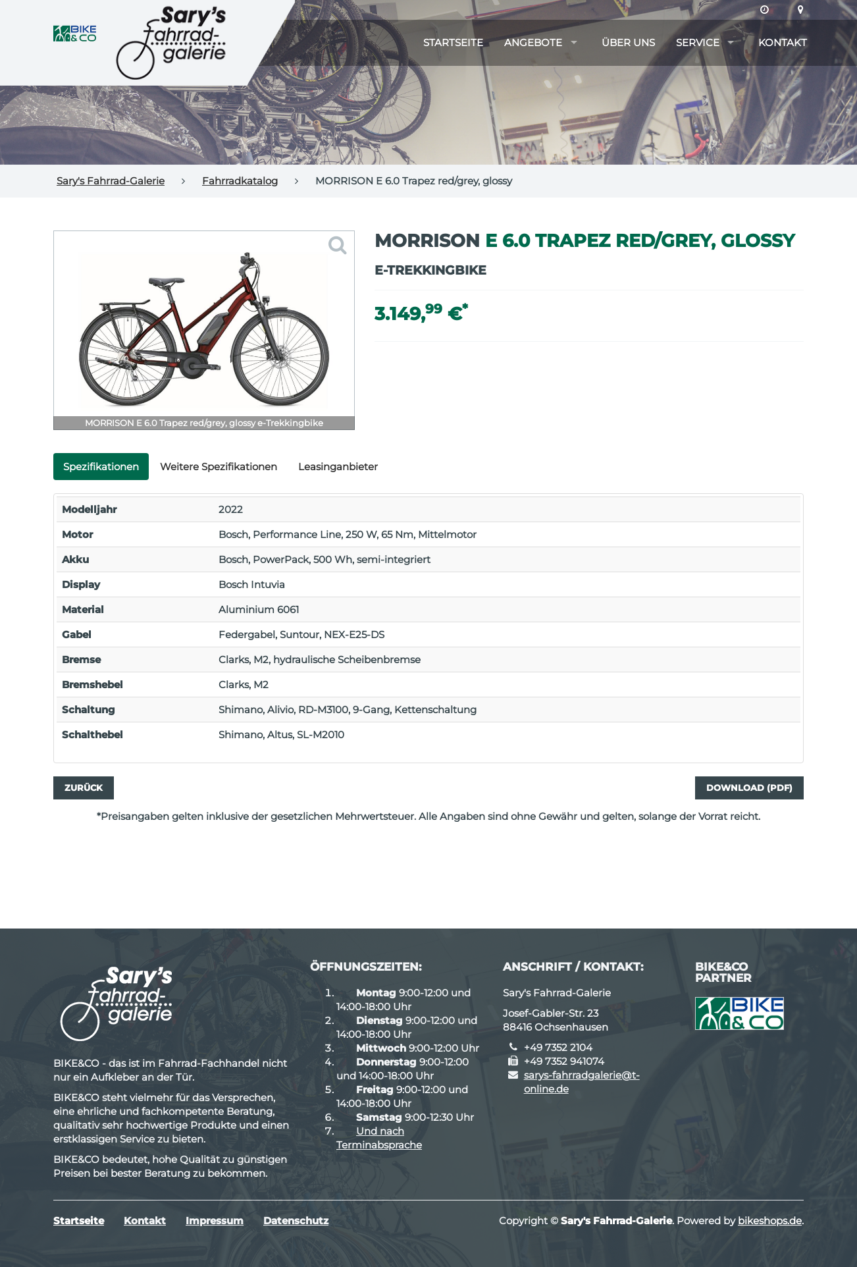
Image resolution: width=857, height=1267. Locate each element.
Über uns (628, 42)
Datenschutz (295, 1220)
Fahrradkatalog (240, 181)
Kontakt (782, 42)
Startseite (453, 42)
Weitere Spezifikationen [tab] (218, 466)
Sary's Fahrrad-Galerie (111, 181)
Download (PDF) (749, 787)
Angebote (533, 42)
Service (697, 42)
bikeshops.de (770, 1220)
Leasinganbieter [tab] (338, 466)
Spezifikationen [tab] (101, 466)
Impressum (215, 1220)
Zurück (84, 787)
